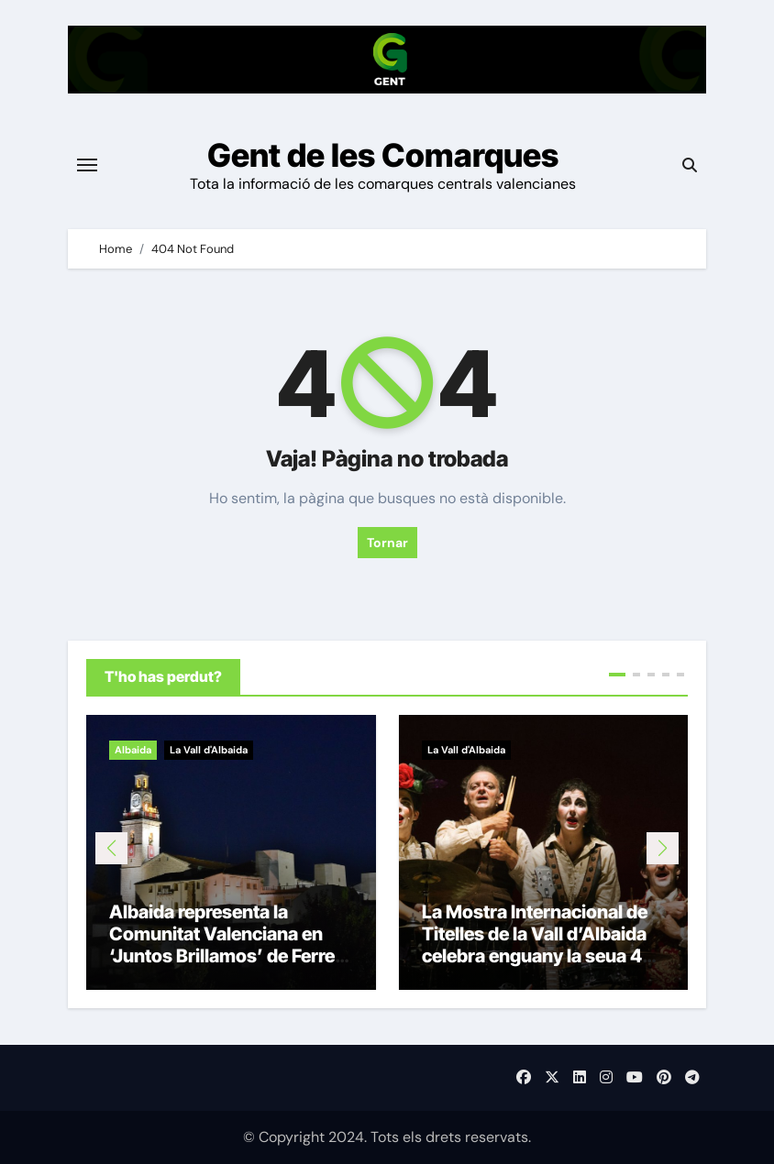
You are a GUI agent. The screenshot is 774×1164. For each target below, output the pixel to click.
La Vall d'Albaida (209, 749)
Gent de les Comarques (382, 155)
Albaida (133, 749)
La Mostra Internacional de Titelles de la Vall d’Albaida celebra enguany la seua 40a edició (543, 945)
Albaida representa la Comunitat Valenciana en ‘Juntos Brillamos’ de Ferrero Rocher (230, 945)
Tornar (387, 542)
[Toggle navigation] (87, 165)
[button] (663, 848)
